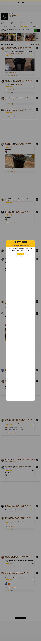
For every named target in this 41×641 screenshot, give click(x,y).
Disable (20, 254)
